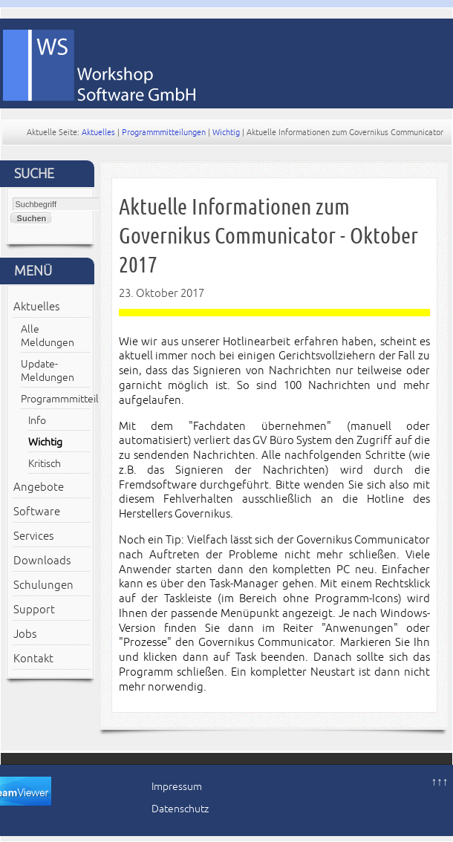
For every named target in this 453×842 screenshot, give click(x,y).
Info (37, 420)
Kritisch (44, 463)
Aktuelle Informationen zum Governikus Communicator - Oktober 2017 (268, 235)
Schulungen (43, 585)
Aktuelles (98, 132)
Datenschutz (180, 809)
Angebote (38, 487)
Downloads (42, 560)
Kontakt (33, 658)
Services (33, 536)
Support (34, 609)
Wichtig (226, 132)
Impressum (176, 786)
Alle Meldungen (47, 336)
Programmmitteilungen (164, 132)
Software (36, 511)
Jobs (24, 634)
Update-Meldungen (47, 371)
